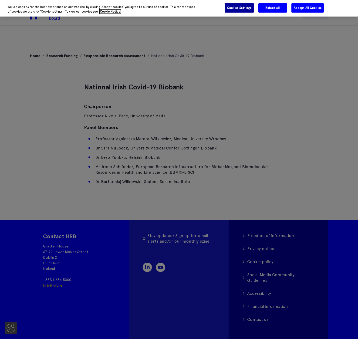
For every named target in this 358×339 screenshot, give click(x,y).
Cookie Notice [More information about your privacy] (110, 11)
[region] (179, 8)
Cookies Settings (239, 8)
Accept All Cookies (307, 8)
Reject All (272, 8)
